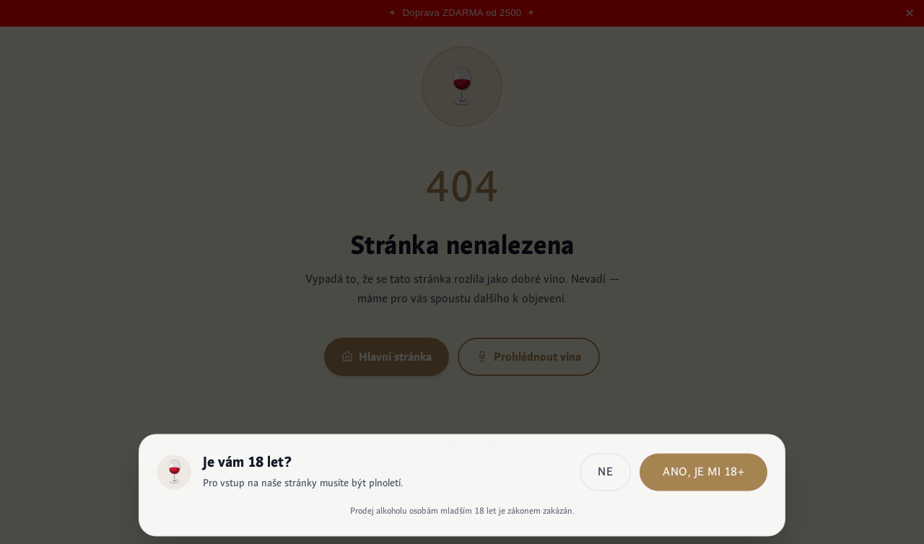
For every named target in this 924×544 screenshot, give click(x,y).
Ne (605, 474)
